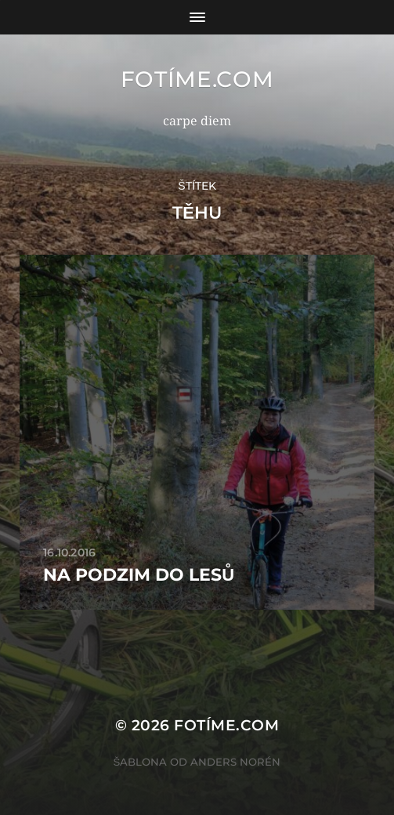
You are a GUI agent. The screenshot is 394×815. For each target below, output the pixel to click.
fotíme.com (197, 79)
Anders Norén (235, 761)
